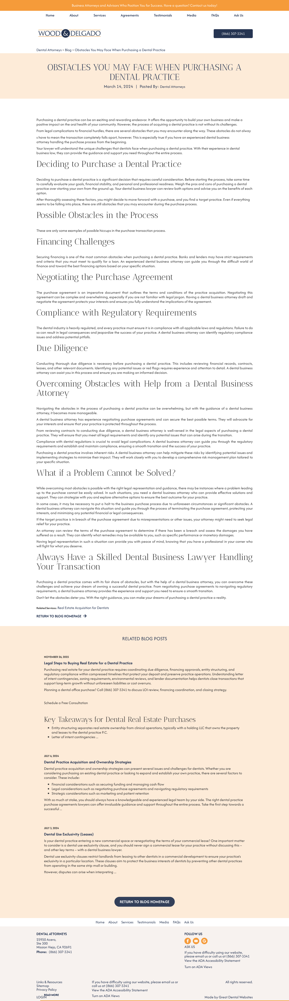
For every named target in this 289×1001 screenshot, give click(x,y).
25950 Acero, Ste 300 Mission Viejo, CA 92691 (54, 939)
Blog (68, 49)
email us (201, 952)
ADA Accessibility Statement (219, 956)
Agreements (130, 15)
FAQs (215, 15)
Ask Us (238, 15)
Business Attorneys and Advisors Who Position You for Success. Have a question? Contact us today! (144, 5)
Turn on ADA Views (198, 963)
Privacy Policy (46, 986)
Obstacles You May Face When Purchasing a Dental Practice (120, 49)
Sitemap (42, 982)
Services (100, 15)
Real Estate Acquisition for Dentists (83, 607)
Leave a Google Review (204, 937)
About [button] (73, 15)
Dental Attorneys (49, 49)
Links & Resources (49, 978)
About (112, 918)
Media (164, 918)
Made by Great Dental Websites (229, 993)
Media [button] (191, 15)
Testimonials (163, 15)
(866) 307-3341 (233, 33)
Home (50, 15)
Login (41, 993)
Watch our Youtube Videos (196, 937)
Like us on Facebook (187, 937)
